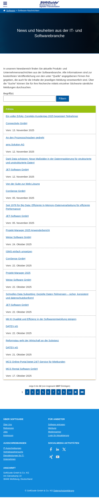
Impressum (8, 435)
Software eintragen (56, 424)
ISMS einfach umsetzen (19, 251)
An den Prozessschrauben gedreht (25, 137)
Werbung (52, 428)
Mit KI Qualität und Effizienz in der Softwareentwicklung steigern (41, 319)
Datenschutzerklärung (63, 490)
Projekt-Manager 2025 (18, 272)
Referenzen (8, 428)
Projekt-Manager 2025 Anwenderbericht (28, 230)
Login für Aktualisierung (58, 435)
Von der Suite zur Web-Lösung (23, 183)
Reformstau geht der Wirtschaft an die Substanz (32, 340)
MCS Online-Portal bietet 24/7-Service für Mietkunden (35, 361)
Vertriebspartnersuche (13, 452)
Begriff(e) (8, 93)
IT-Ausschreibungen (12, 448)
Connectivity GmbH (16, 123)
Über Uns (7, 424)
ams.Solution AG (15, 144)
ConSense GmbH (15, 190)
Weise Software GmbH (18, 237)
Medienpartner (54, 432)
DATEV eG (12, 326)
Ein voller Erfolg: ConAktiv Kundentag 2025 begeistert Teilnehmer (42, 116)
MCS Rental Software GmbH (22, 368)
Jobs (5, 432)
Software (10, 10)
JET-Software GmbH (17, 169)
